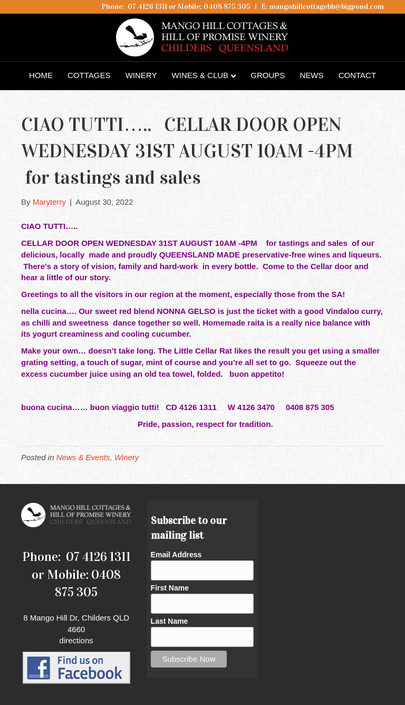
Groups (267, 75)
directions (76, 640)
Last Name (169, 621)
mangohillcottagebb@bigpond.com (326, 6)
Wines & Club (200, 75)
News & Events (83, 457)
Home (41, 75)
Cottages (89, 75)
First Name (170, 588)
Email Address (176, 554)
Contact (357, 75)
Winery (141, 75)
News (311, 75)
